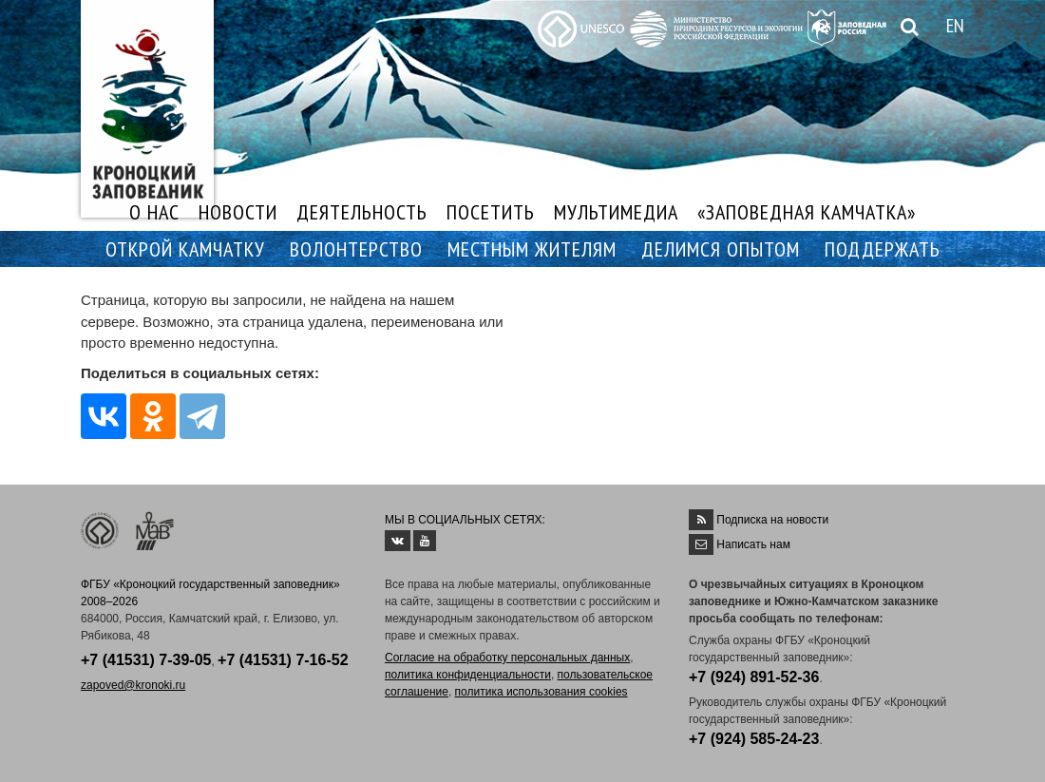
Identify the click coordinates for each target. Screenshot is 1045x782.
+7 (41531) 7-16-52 (283, 660)
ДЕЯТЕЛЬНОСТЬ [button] (362, 212)
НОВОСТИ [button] (238, 212)
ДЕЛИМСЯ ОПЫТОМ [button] (720, 249)
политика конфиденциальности (468, 674)
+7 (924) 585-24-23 (754, 739)
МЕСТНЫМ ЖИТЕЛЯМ (532, 249)
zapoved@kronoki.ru (133, 685)
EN (955, 25)
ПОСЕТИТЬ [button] (490, 212)
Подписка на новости (772, 519)
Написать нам (753, 544)
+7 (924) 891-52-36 (754, 677)
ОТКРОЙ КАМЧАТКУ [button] (185, 249)
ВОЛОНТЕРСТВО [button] (356, 249)
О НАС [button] (154, 212)
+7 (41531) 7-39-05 (146, 660)
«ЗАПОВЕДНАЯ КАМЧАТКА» (806, 212)
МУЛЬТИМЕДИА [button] (616, 212)
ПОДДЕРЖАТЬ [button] (882, 249)
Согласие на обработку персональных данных (507, 657)
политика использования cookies (541, 691)
